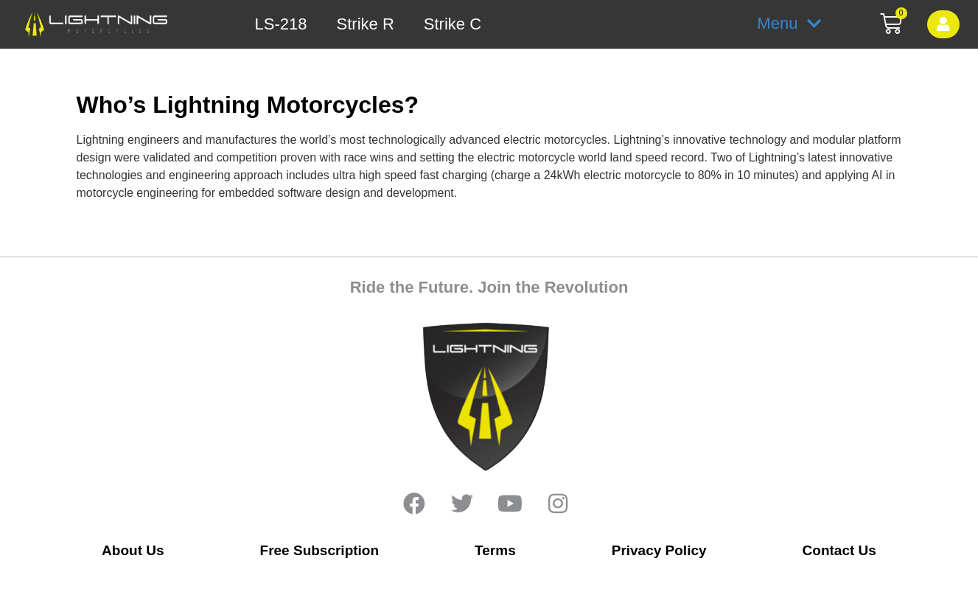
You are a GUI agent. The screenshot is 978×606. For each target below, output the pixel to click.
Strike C (452, 24)
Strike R (365, 24)
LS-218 (281, 24)
